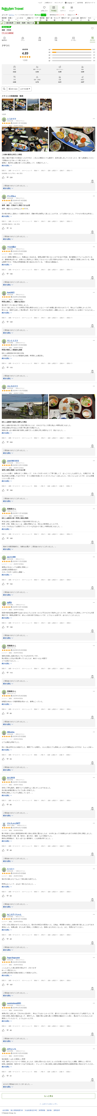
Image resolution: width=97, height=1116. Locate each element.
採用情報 (42, 1110)
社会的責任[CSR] (31, 1110)
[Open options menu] (25, 88)
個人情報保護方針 (17, 1110)
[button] (8, 105)
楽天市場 (80, 2)
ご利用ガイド (48, 2)
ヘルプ (40, 2)
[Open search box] (4, 88)
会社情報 (5, 1110)
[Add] (92, 28)
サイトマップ (59, 2)
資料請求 (57, 1110)
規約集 (49, 1110)
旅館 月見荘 (6, 30)
